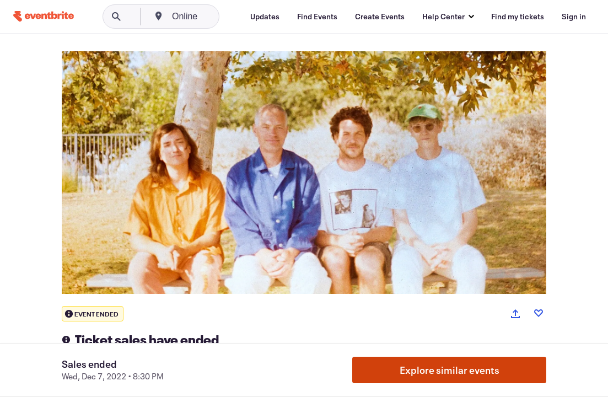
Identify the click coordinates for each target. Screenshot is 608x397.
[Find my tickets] (517, 17)
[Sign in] (574, 17)
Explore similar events (449, 370)
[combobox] (227, 16)
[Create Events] (379, 17)
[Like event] (538, 313)
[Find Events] (317, 17)
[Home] (43, 16)
